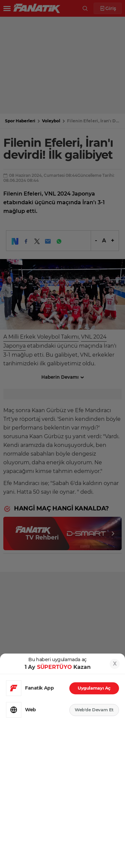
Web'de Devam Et (94, 709)
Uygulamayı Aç (94, 688)
